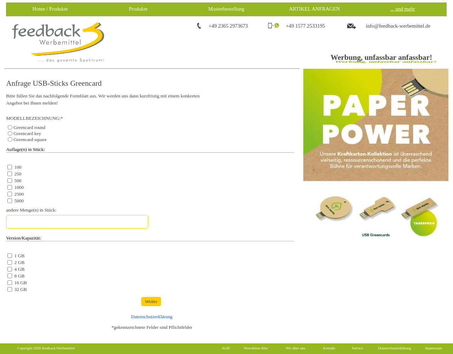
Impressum (433, 348)
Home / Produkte (50, 9)
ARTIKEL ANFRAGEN (314, 9)
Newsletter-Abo (256, 348)
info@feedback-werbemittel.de (398, 26)
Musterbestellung (226, 9)
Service (357, 348)
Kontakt (329, 348)
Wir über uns (295, 348)
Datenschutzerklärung (152, 316)
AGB (226, 348)
